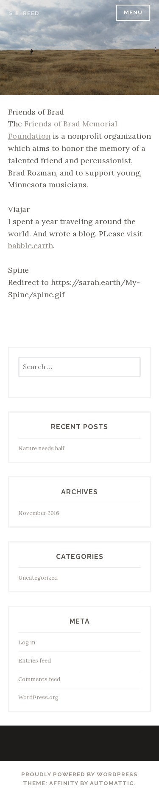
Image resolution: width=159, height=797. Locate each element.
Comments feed (39, 679)
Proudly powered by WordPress (79, 774)
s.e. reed (24, 13)
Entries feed (34, 660)
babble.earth (30, 245)
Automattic (112, 783)
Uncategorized (38, 577)
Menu (133, 12)
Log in (26, 642)
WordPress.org (38, 697)
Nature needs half (41, 448)
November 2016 (38, 513)
